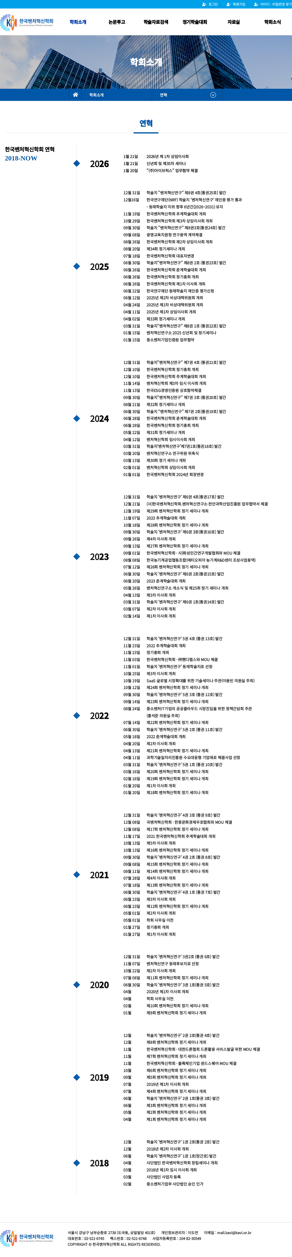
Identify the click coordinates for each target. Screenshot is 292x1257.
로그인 (210, 4)
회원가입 (236, 4)
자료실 (234, 21)
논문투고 (117, 21)
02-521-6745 (94, 1238)
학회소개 (78, 21)
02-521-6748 (136, 1238)
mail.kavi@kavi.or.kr (234, 1232)
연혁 (163, 95)
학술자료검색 (156, 21)
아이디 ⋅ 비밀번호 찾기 (273, 4)
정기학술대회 (194, 21)
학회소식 (272, 21)
